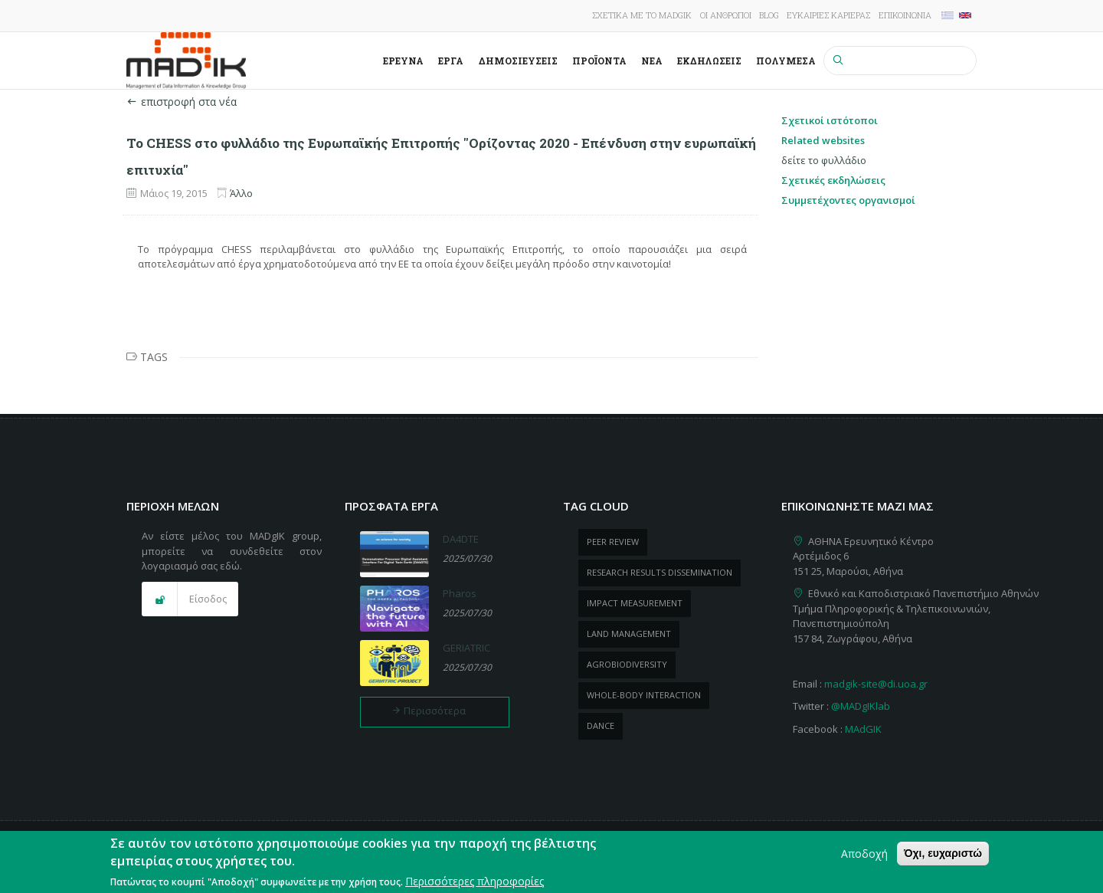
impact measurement (634, 603)
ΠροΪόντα (599, 60)
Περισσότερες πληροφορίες (474, 884)
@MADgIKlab (860, 706)
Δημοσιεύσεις (518, 60)
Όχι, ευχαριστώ (943, 856)
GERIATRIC (466, 648)
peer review (613, 541)
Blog (769, 15)
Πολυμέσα (786, 60)
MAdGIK (863, 729)
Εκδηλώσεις (709, 60)
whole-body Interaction (644, 695)
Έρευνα (403, 60)
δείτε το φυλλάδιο (823, 160)
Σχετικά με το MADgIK (642, 15)
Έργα (450, 60)
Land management (629, 633)
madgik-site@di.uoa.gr (876, 684)
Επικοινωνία (905, 15)
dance (600, 725)
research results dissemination (659, 572)
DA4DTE (461, 539)
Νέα (652, 60)
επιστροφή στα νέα (181, 101)
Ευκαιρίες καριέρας (828, 15)
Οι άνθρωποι (725, 15)
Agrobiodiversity (627, 664)
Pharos (459, 593)
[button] (190, 599)
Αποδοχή (864, 856)
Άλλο (241, 193)
